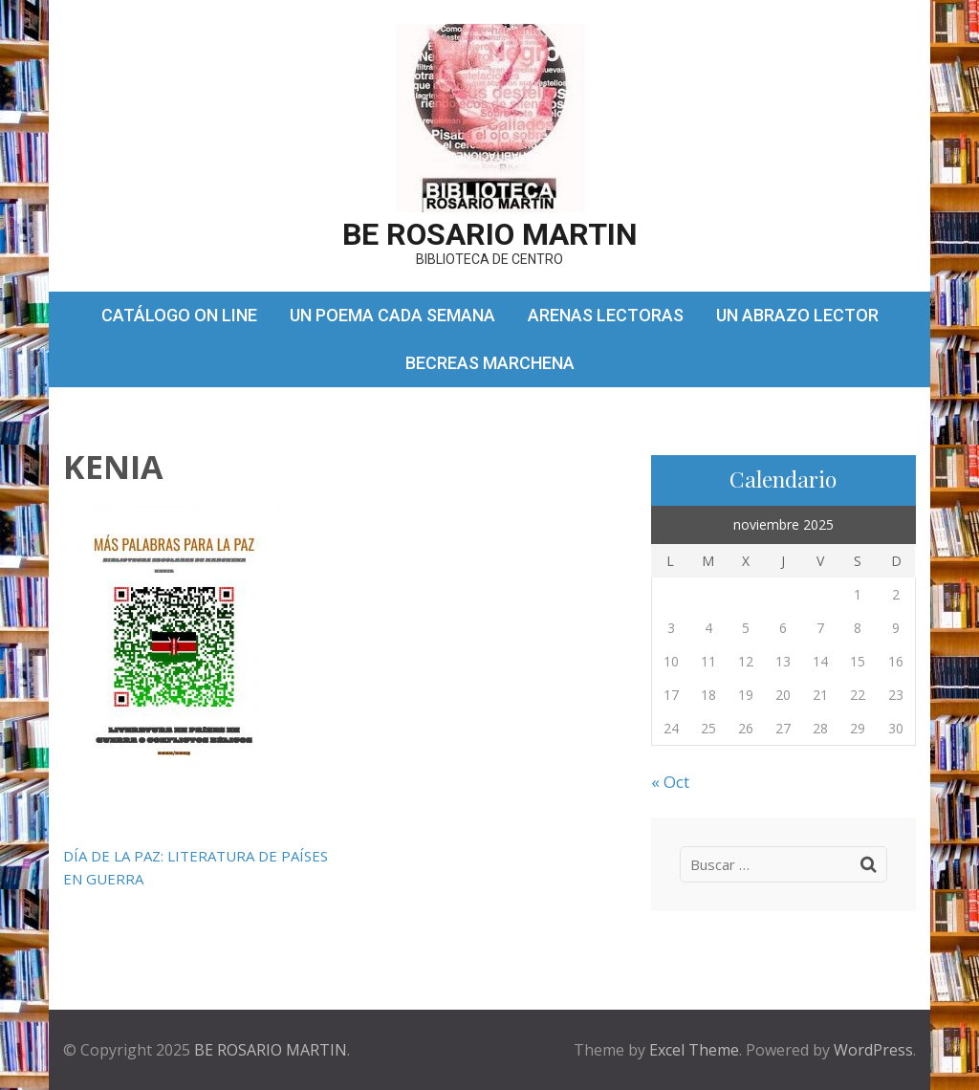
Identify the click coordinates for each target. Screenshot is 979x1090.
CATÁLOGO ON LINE (179, 315)
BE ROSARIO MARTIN (490, 234)
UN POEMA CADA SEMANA (392, 315)
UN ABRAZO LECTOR (797, 315)
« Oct (670, 782)
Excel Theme (694, 1049)
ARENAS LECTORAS (606, 315)
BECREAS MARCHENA (490, 363)
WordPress (873, 1049)
